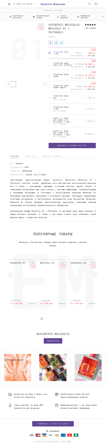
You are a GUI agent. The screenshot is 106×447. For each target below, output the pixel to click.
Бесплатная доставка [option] (53, 10)
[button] (42, 319)
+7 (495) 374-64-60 (22, 4)
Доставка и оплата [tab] (51, 156)
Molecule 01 (47, 263)
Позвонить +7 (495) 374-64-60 (53, 424)
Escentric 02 (78, 263)
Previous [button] (8, 84)
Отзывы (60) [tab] (31, 156)
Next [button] (44, 84)
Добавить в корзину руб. (72, 145)
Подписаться (53, 341)
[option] (27, 50)
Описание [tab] (14, 156)
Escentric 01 (18, 263)
